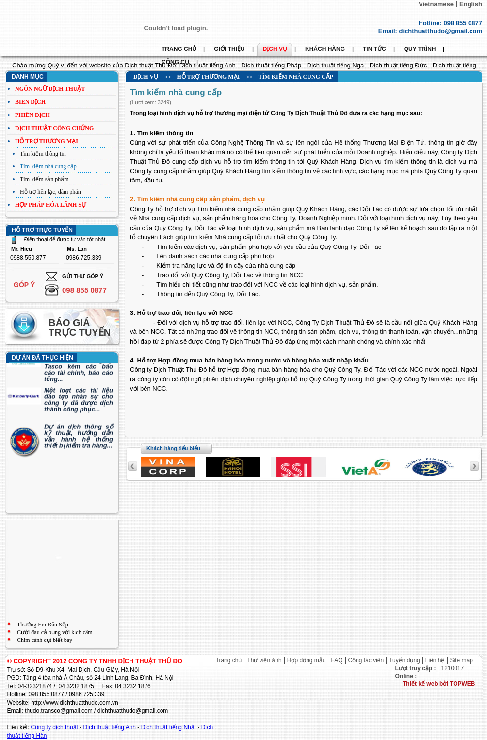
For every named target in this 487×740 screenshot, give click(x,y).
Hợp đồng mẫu (306, 660)
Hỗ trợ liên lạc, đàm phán (50, 191)
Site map (461, 660)
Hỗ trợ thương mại (46, 141)
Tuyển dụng (404, 660)
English (470, 4)
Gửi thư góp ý (82, 276)
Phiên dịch (32, 115)
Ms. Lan (77, 249)
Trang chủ (229, 660)
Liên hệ (435, 660)
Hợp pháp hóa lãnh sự (50, 204)
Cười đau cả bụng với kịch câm (55, 632)
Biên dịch (30, 102)
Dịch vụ (145, 76)
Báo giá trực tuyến (80, 327)
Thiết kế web (421, 683)
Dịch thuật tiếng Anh (109, 727)
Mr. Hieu (21, 249)
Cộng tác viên (366, 660)
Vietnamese (436, 4)
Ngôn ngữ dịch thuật (50, 88)
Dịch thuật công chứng (54, 128)
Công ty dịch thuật (54, 727)
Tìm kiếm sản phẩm (44, 179)
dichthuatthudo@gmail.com (440, 30)
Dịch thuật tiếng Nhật (168, 727)
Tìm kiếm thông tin (43, 153)
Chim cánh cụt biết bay (44, 640)
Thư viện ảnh (264, 660)
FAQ (336, 660)
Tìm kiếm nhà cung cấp (48, 166)
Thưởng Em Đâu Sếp (42, 624)
